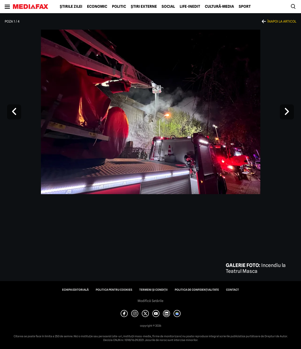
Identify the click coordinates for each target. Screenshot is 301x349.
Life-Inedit (190, 6)
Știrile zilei (71, 6)
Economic (97, 6)
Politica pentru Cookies (114, 289)
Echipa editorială (75, 289)
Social (168, 6)
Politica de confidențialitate (197, 289)
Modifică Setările (150, 301)
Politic (119, 6)
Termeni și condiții (153, 289)
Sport (245, 6)
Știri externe (144, 6)
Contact (232, 289)
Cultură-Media (219, 6)
